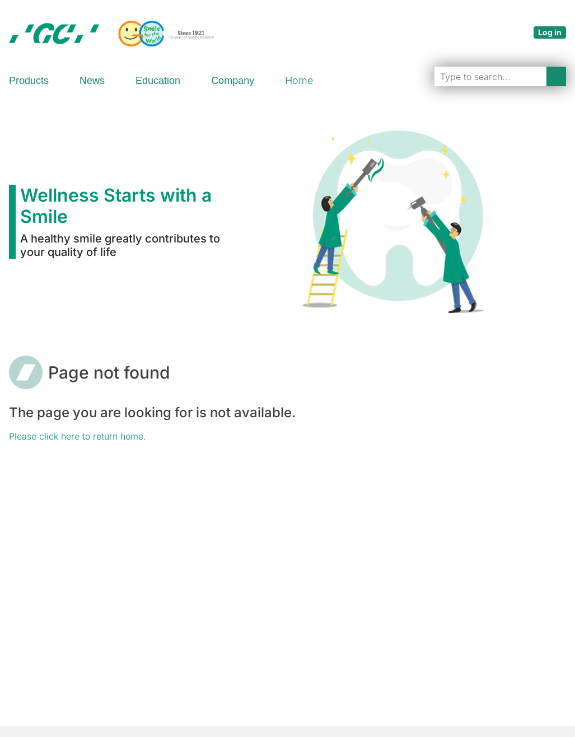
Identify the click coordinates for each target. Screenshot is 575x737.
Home (299, 80)
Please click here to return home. (77, 436)
